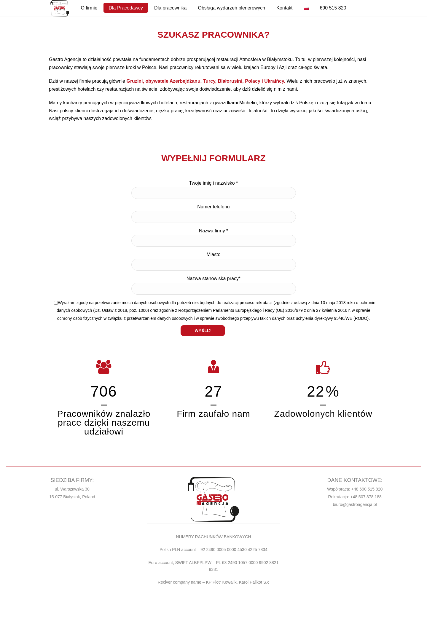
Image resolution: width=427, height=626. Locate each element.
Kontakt (284, 7)
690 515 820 (333, 7)
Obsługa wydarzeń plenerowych (231, 7)
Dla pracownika (170, 7)
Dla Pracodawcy (126, 7)
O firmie (89, 7)
